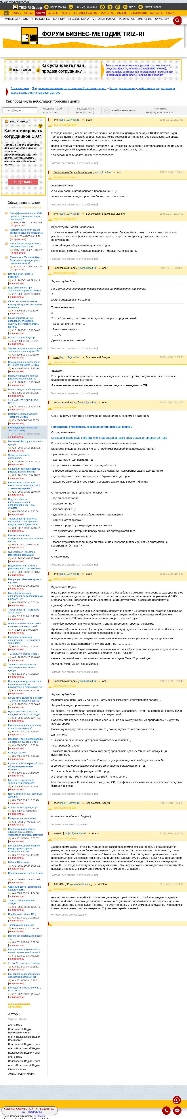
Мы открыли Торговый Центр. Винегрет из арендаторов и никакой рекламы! (26, 260)
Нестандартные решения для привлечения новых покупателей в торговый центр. (25, 684)
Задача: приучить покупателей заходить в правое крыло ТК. (25, 350)
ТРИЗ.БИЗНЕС (41, 18)
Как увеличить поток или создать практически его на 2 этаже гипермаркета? (24, 485)
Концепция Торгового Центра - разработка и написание (25, 470)
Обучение (107, 13)
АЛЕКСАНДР (61, 884)
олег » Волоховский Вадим (24, 1048)
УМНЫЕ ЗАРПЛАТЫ (16, 18)
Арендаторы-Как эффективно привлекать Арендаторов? (24, 625)
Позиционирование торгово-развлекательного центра (23, 377)
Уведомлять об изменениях (52, 110)
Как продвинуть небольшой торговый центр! (23, 429)
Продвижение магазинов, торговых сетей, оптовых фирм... (69, 88)
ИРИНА (58, 833)
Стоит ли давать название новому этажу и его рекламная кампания (25, 304)
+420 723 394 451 (86, 6)
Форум (40, 13)
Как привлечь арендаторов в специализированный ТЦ (24, 975)
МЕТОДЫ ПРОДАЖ (104, 18)
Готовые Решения (86, 13)
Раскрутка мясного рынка (22, 818)
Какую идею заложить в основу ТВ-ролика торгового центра (25, 699)
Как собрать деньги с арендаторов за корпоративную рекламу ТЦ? (25, 596)
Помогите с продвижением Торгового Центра (23, 415)
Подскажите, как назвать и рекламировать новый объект (24, 567)
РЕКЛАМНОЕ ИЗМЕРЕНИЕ (135, 18)
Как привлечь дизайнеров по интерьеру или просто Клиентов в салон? (24, 848)
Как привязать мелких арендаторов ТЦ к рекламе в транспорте (24, 640)
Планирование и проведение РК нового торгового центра (24, 363)
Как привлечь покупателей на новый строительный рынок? (24, 951)
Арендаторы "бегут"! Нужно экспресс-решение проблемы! (26, 231)
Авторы (53, 13)
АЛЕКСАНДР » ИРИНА (21, 1073)
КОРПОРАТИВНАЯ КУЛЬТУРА (71, 18)
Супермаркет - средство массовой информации (21, 553)
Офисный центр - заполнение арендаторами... (24, 888)
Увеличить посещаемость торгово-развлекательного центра (22, 667)
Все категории (20, 88)
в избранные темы (124, 110)
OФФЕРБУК (162, 18)
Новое (16, 13)
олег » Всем (15, 1025)
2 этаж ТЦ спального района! (24, 963)
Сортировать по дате (32, 207)
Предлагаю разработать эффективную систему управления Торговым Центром (25, 832)
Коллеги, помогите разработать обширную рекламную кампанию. (25, 766)
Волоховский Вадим (65, 267)
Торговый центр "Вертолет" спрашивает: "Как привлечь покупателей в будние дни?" (23, 521)
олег (56, 119)
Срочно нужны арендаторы (23, 807)
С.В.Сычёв (39, 1116)
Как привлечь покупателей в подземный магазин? (25, 245)
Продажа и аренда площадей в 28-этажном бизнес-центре (25, 740)
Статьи (28, 13)
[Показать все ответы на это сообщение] (74, 163)
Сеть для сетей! (17, 752)
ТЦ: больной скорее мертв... (23, 653)
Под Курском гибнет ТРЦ (22, 914)
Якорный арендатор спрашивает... (19, 456)
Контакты (156, 13)
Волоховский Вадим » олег (24, 1044)
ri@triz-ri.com (153, 6)
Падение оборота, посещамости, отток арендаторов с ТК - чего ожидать (21, 503)
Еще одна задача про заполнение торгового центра (24, 289)
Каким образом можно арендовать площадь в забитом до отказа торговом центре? (23, 322)
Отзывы (122, 13)
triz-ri (132, 6)
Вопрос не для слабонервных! (25, 389)
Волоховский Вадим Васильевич (73, 172)
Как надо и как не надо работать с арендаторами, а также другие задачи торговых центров (109, 437)
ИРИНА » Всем (17, 1069)
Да (23, 1112)
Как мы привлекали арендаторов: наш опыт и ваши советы (25, 538)
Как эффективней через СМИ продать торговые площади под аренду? (26, 216)
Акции (170, 13)
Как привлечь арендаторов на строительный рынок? (24, 726)
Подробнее (35, 1112)
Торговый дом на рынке (21, 925)
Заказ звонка (58, 6)
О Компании (139, 13)
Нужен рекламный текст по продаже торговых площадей (24, 713)
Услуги (66, 13)
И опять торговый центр (21, 337)
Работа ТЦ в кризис (19, 862)
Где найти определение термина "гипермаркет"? (21, 781)
